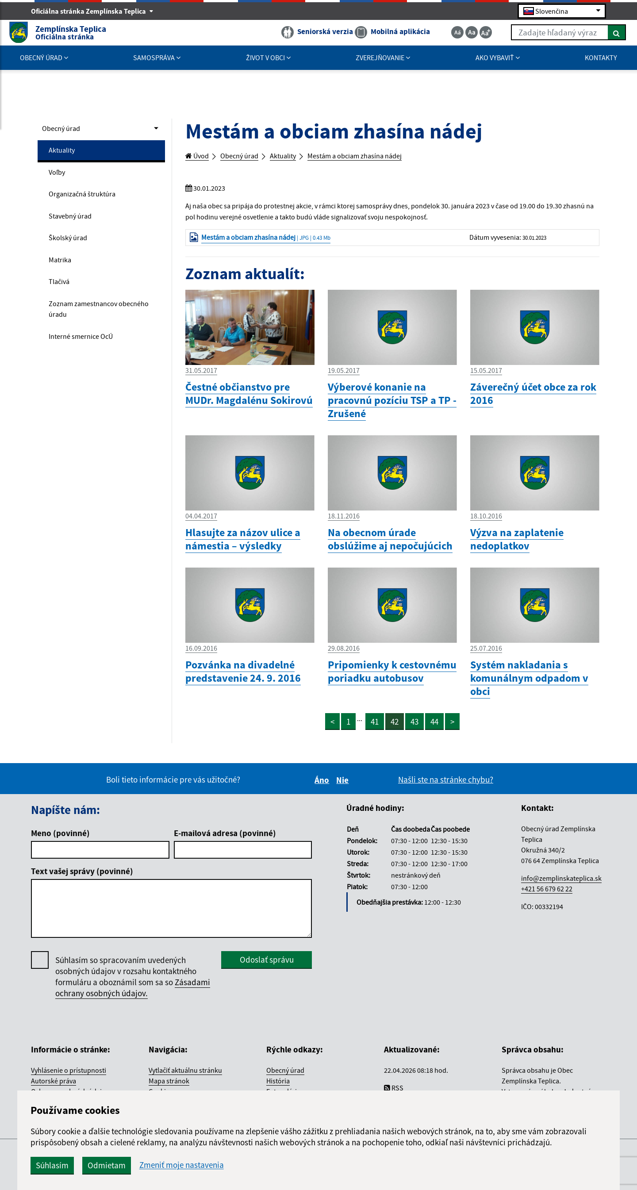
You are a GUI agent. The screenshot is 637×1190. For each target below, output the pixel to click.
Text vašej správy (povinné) (82, 885)
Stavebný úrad (74, 224)
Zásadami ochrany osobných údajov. (132, 1002)
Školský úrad (71, 247)
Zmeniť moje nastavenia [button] (323, 1165)
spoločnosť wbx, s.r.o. (500, 1167)
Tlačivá (61, 294)
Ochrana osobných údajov (70, 1106)
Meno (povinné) (60, 847)
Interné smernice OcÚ (86, 354)
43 (416, 735)
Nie (343, 794)
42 (395, 735)
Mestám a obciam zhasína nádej (382, 156)
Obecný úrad (65, 129)
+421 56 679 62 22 (546, 903)
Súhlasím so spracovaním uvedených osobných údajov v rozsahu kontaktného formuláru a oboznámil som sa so (132, 991)
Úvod (199, 156)
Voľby (59, 176)
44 (436, 735)
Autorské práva (53, 1095)
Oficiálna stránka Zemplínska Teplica (92, 11)
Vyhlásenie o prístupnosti (68, 1084)
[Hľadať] (595, 34)
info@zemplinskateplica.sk (561, 892)
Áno (323, 794)
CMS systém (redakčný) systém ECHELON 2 (156, 1167)
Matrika (62, 271)
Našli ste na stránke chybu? (445, 793)
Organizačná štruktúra (88, 200)
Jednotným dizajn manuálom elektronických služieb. (550, 1117)
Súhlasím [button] (194, 1165)
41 (375, 735)
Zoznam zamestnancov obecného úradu (89, 325)
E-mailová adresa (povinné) (225, 847)
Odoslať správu (267, 973)
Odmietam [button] (249, 1165)
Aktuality (64, 152)
